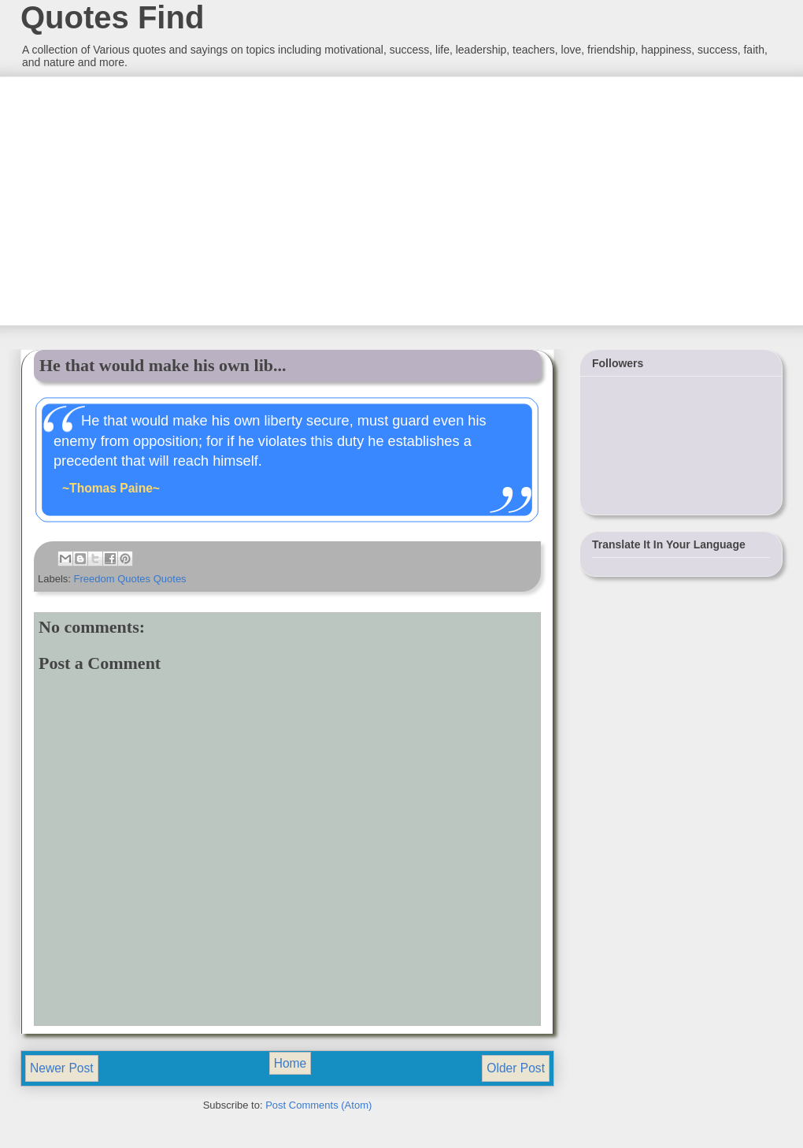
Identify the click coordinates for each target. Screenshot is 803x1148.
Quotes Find (112, 17)
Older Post (516, 1068)
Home (290, 1063)
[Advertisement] (138, 199)
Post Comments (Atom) (318, 1105)
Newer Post (62, 1068)
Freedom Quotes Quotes (130, 579)
